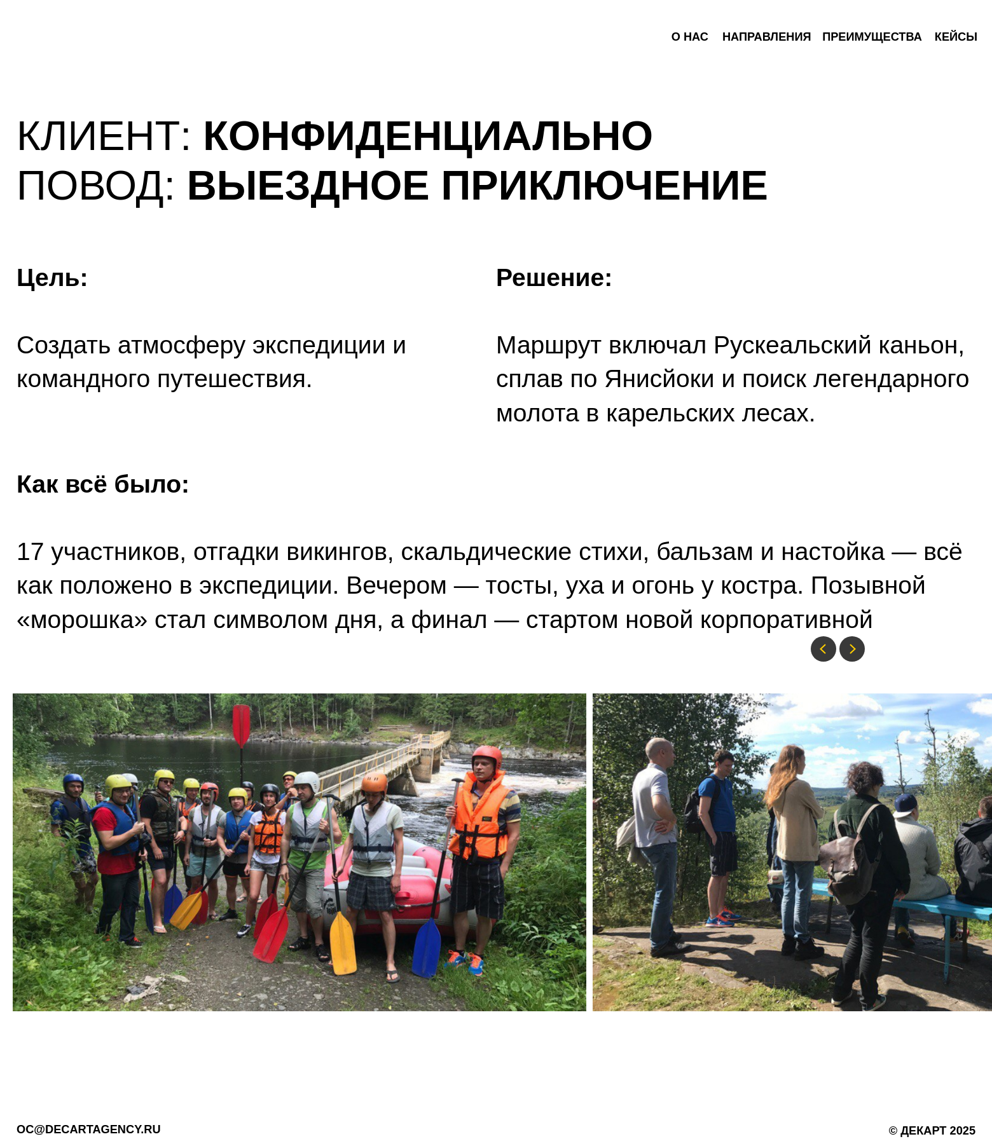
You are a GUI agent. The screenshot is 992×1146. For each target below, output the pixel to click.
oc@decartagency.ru (89, 1129)
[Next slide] (852, 649)
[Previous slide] (823, 649)
